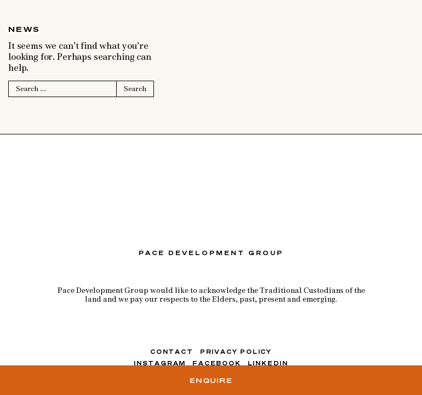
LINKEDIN (268, 363)
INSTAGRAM (160, 363)
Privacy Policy (236, 351)
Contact (171, 351)
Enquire (211, 380)
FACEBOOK (216, 363)
